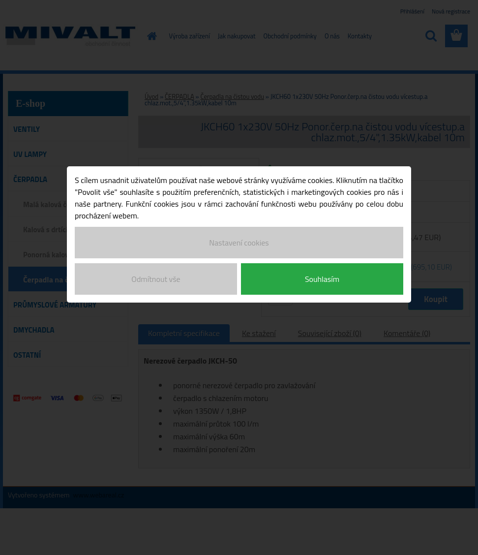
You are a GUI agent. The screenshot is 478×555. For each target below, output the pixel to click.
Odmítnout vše (155, 278)
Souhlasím (322, 278)
